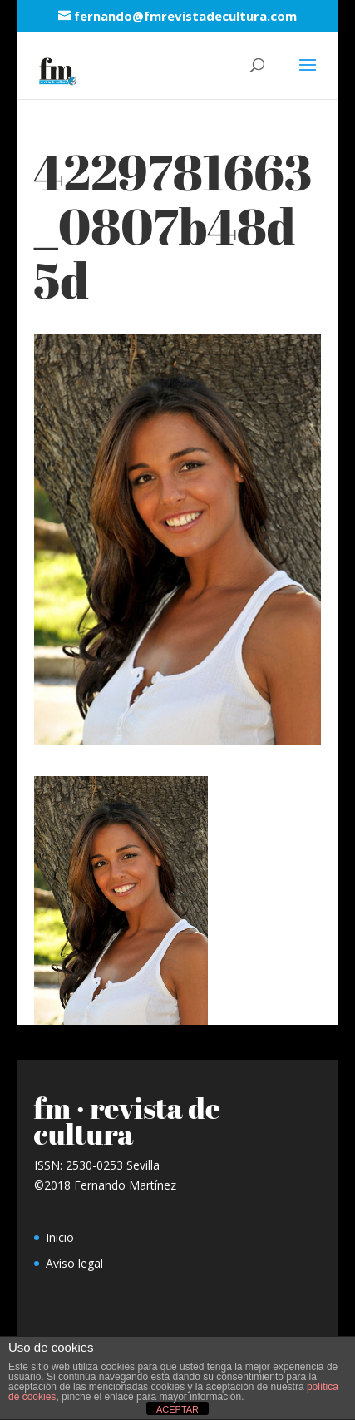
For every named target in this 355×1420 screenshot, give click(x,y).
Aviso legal (74, 1263)
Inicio (60, 1237)
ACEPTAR (177, 1409)
